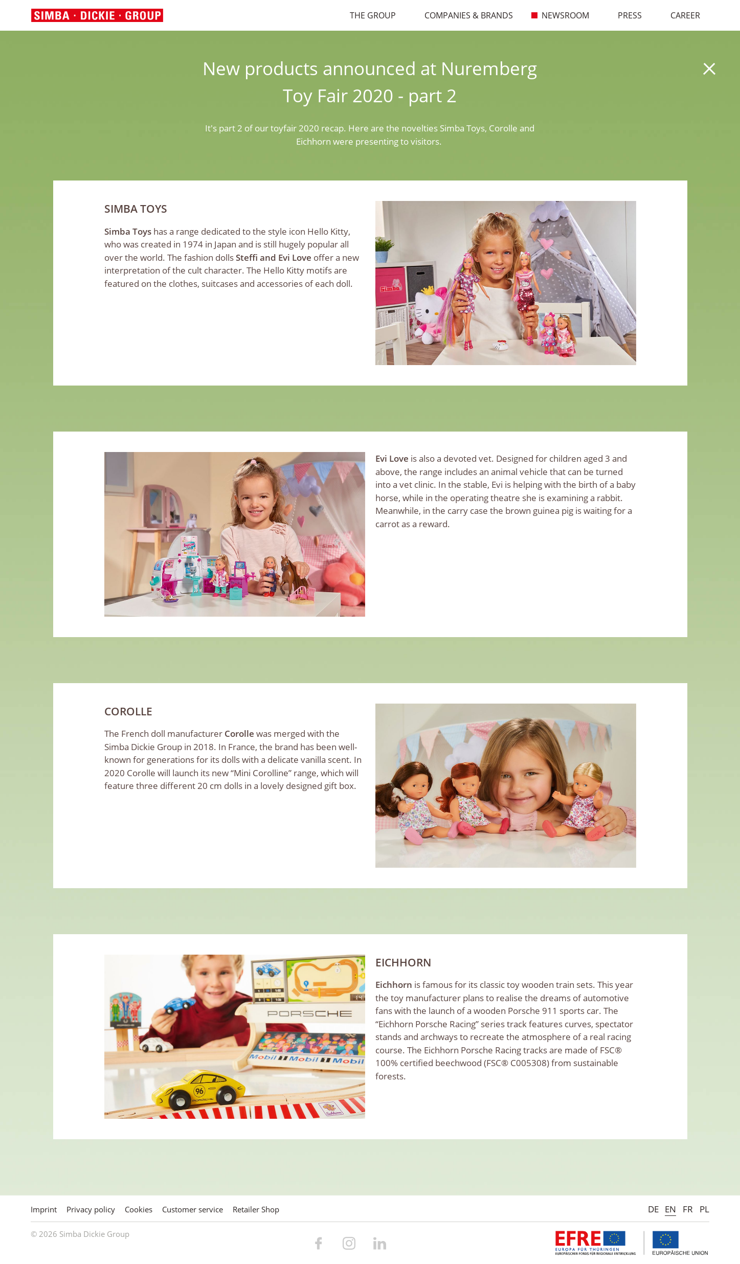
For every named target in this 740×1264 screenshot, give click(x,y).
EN (670, 1209)
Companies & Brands (463, 15)
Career (680, 15)
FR (688, 1209)
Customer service (192, 1209)
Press (624, 15)
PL (704, 1209)
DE (653, 1209)
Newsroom (560, 15)
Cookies (138, 1209)
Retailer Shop (256, 1209)
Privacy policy (90, 1209)
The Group (367, 15)
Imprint (44, 1209)
